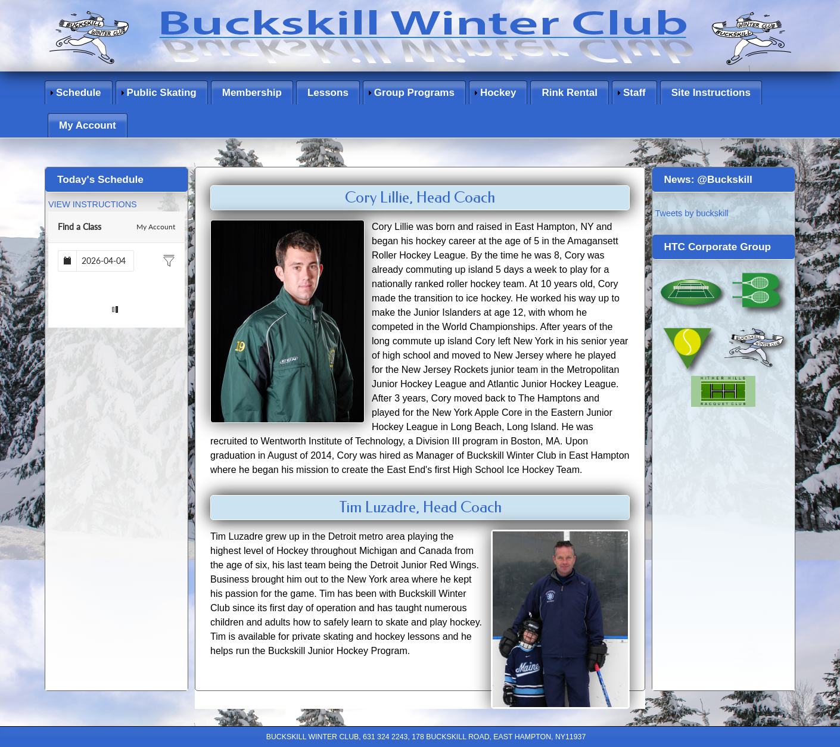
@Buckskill (724, 179)
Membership (252, 92)
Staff (634, 92)
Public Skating (162, 92)
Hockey (498, 92)
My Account (87, 125)
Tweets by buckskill (692, 213)
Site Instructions (711, 92)
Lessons (328, 92)
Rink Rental (570, 92)
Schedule (78, 92)
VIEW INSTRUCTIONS (92, 204)
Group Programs (414, 92)
